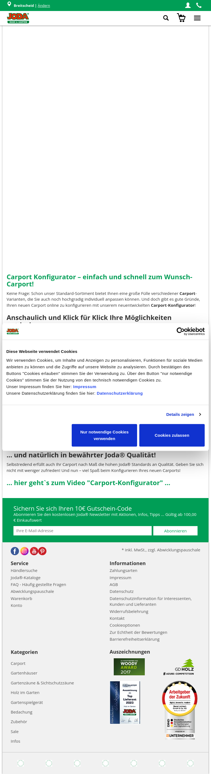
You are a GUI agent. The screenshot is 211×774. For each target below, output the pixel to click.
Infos (15, 741)
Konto (16, 605)
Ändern (44, 5)
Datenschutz (122, 591)
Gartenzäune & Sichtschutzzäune (42, 682)
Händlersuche (24, 570)
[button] (187, 5)
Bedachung (21, 712)
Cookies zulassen (172, 435)
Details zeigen (180, 414)
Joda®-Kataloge (25, 577)
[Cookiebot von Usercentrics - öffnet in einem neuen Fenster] (181, 331)
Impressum (84, 386)
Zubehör (19, 721)
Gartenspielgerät (27, 702)
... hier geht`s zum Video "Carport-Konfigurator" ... (88, 482)
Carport (18, 663)
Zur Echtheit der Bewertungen (138, 632)
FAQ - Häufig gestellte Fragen (38, 584)
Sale (15, 731)
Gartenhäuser (24, 673)
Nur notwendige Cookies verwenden (104, 435)
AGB (114, 584)
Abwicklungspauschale (32, 591)
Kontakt (117, 618)
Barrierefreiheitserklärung (135, 639)
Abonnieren (175, 530)
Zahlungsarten (123, 570)
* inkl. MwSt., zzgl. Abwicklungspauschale (161, 549)
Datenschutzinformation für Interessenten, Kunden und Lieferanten (151, 601)
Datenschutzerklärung (120, 393)
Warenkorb (21, 598)
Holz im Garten (25, 692)
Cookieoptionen (125, 625)
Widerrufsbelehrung (129, 611)
